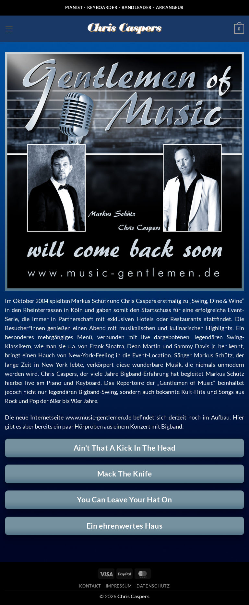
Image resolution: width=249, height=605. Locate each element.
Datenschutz (153, 585)
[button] (9, 28)
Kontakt (90, 585)
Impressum (119, 585)
